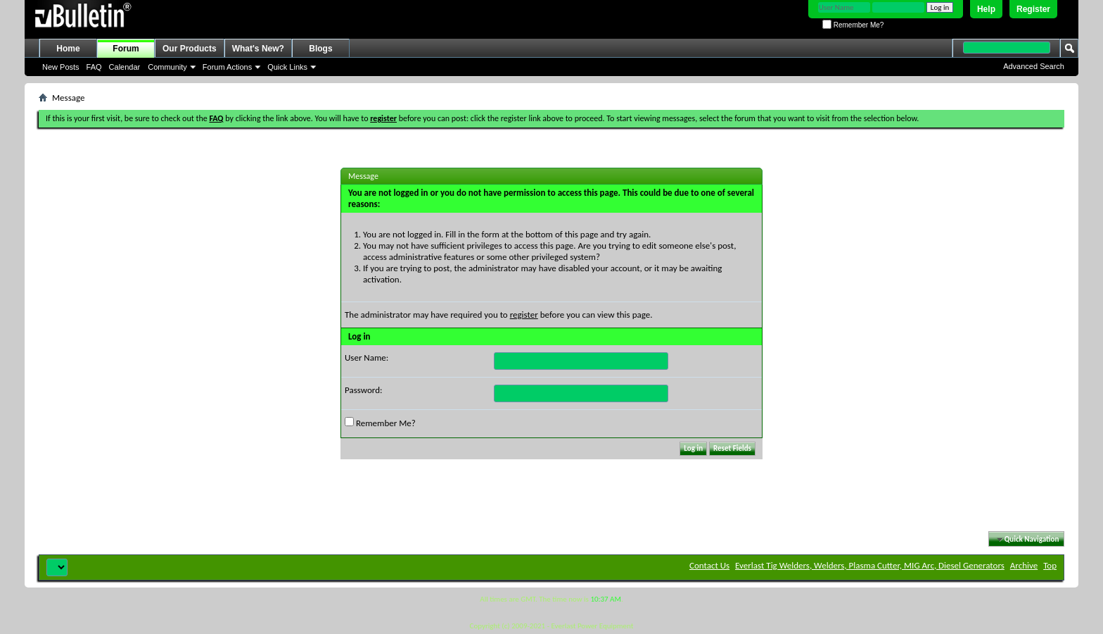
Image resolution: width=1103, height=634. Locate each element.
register (524, 314)
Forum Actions (227, 67)
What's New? (258, 49)
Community (167, 67)
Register (1033, 9)
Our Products (189, 49)
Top (1050, 565)
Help (986, 9)
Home (67, 49)
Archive (1024, 565)
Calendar (125, 67)
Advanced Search (1033, 66)
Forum (126, 49)
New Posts (60, 67)
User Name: (366, 357)
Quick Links (287, 67)
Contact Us (709, 565)
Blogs (320, 49)
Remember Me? (853, 25)
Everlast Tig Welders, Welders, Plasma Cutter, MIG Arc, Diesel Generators (870, 565)
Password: (363, 390)
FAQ (94, 67)
